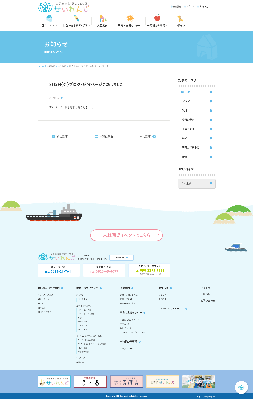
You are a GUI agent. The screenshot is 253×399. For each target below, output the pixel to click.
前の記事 (62, 136)
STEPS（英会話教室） (87, 340)
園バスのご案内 (44, 312)
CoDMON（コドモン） (171, 308)
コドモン (180, 25)
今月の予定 (188, 119)
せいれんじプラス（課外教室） (90, 336)
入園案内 (102, 25)
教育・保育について (87, 288)
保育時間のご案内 (128, 303)
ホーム (41, 66)
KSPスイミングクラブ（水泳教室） (92, 344)
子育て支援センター (129, 25)
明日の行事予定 (190, 147)
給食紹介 (162, 295)
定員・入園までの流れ (129, 295)
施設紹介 (42, 303)
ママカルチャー (127, 324)
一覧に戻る (106, 136)
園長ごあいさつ (44, 299)
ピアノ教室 (82, 348)
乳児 (184, 110)
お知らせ (51, 66)
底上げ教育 (82, 329)
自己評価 (177, 6)
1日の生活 (80, 358)
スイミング (82, 325)
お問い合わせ (206, 6)
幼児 (184, 138)
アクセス (190, 6)
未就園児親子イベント (129, 320)
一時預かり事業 (128, 341)
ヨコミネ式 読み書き (86, 314)
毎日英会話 (82, 321)
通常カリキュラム (84, 306)
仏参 (80, 318)
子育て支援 (188, 129)
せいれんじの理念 (45, 295)
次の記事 (145, 136)
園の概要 (42, 308)
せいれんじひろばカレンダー (132, 332)
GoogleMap (120, 257)
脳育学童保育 (83, 352)
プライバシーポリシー (204, 396)
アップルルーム (127, 348)
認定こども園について (129, 299)
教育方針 (80, 295)
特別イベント (126, 328)
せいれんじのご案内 (49, 288)
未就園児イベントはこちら (126, 235)
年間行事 (80, 362)
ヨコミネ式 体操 (84, 310)
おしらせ (62, 66)
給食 (184, 156)
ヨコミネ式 (82, 299)
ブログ (185, 101)
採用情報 (205, 294)
